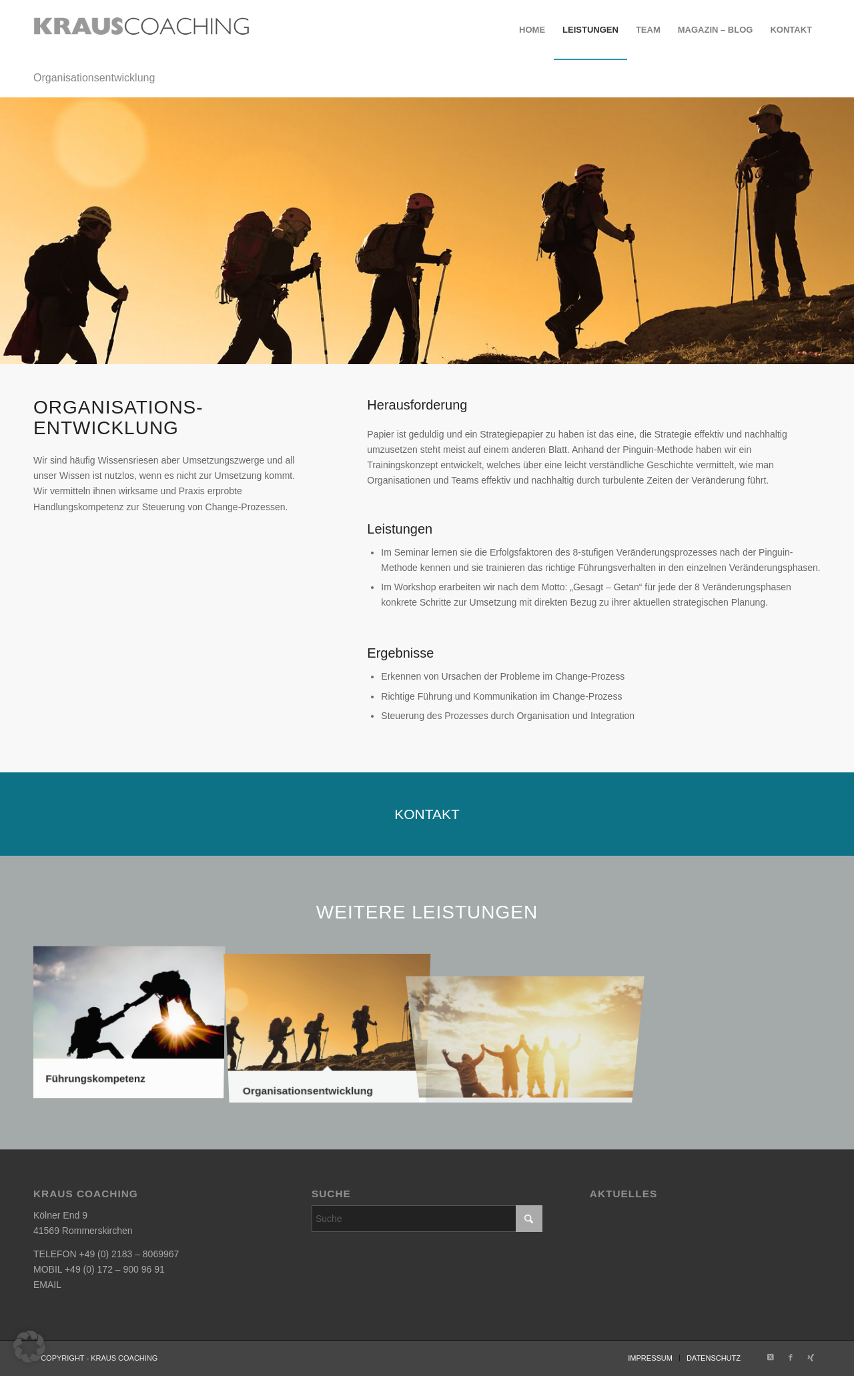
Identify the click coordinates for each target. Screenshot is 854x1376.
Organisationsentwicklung (94, 77)
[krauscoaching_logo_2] (141, 30)
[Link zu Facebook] (791, 1357)
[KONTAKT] (427, 814)
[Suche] (427, 1218)
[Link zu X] (771, 1357)
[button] (29, 1346)
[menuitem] (532, 30)
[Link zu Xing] (811, 1357)
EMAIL (47, 1284)
